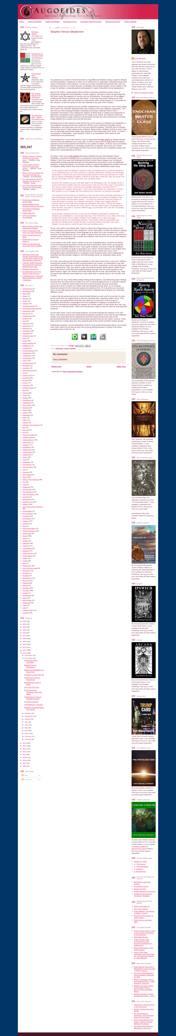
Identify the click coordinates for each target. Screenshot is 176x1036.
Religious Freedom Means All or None (34, 708)
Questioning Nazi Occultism (30, 661)
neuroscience (28, 467)
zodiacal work (28, 610)
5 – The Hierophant (141, 866)
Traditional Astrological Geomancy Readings (143, 895)
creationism (27, 358)
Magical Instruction (112, 22)
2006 (25, 766)
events (25, 383)
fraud (25, 395)
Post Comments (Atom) (72, 371)
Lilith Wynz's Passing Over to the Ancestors (144, 1006)
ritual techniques (29, 531)
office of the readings (31, 479)
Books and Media (52, 22)
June (27, 725)
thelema (26, 583)
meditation (27, 447)
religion (25, 521)
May (26, 728)
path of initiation (29, 494)
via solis (26, 590)
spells (25, 558)
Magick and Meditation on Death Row (34, 671)
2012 (25, 749)
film (24, 390)
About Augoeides (35, 22)
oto (24, 482)
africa (25, 293)
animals (26, 303)
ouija (24, 484)
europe (25, 380)
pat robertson (28, 492)
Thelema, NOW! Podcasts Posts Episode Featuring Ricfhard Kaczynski (32, 265)
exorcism (26, 385)
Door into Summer (141, 909)
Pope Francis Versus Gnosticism (32, 678)
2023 (25, 630)
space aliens (27, 556)
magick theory (28, 440)
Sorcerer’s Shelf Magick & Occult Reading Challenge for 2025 (144, 975)
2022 (25, 633)
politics (25, 504)
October (28, 713)
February (28, 736)
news (25, 477)
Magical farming (140, 889)
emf (24, 373)
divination (26, 365)
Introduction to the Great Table (37, 54)
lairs (24, 427)
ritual (25, 526)
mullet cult (27, 455)
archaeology (27, 316)
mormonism (27, 452)
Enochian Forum (69, 22)
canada (25, 348)
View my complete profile (143, 92)
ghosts (25, 398)
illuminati (26, 415)
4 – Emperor (138, 869)
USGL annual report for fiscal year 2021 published (32, 231)
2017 (25, 647)
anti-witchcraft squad (31, 308)
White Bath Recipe (141, 937)
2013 (25, 746)
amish (25, 301)
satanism (26, 543)
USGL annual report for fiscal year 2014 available (32, 245)
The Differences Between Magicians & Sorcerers (143, 1027)
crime (25, 360)
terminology (27, 578)
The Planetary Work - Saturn (36, 116)
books (25, 341)
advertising (27, 291)
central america (28, 351)
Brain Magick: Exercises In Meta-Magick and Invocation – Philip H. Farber (144, 969)
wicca (25, 598)
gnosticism (27, 400)
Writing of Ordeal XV (141, 906)
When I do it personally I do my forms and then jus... (33, 174)
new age (26, 472)
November (29, 658)
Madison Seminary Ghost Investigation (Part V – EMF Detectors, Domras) (144, 981)
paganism (26, 487)
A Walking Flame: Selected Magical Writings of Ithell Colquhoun (33, 278)
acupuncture (27, 289)
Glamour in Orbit (140, 861)
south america (28, 553)
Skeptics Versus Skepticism (30, 666)
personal (26, 497)
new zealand (27, 474)
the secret (26, 580)
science (25, 546)
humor (25, 412)
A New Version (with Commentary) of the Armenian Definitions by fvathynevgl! (143, 942)
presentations (28, 513)
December (29, 655)
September (29, 716)
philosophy (27, 499)
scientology (27, 548)
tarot (24, 563)
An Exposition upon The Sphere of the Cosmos (32, 272)
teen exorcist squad (30, 568)
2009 (25, 757)
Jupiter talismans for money (144, 891)
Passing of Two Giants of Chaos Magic (143, 917)
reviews (25, 523)
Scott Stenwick (140, 58)
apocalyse (26, 313)
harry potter (27, 405)
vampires (26, 588)
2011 (25, 752)
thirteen (25, 585)
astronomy (27, 326)
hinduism (26, 408)
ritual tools (27, 533)
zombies (26, 613)
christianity (27, 353)
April (27, 730)
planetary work (28, 502)
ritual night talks (29, 528)
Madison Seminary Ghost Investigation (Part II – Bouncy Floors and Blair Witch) (143, 988)
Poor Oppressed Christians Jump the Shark (33, 692)
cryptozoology (28, 363)
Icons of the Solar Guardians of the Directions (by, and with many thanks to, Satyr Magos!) (144, 955)
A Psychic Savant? (31, 702)
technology (27, 566)
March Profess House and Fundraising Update (32, 227)
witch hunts (27, 600)
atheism (26, 328)
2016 (25, 650)
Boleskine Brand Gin (30, 269)
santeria (26, 541)
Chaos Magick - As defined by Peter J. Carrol (144, 912)
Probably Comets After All (34, 675)
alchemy (26, 298)
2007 (25, 763)
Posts (25, 775)
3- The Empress (140, 871)
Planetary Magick (35, 33)
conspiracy (27, 355)
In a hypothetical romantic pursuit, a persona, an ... (32, 180)
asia (24, 321)
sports (25, 561)
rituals (25, 536)
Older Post (121, 367)
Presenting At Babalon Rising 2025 (31, 209)
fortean (25, 393)
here (141, 139)
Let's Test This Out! (31, 687)
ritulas (25, 538)
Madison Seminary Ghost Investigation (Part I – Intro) (144, 995)
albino (25, 296)
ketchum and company (31, 425)
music (25, 457)
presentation (27, 511)
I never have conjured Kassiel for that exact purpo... (31, 166)
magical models (29, 435)
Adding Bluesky (29, 213)
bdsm (25, 338)
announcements (29, 306)
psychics (26, 516)
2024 (25, 627)
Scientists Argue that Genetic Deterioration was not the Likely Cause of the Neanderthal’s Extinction (33, 257)
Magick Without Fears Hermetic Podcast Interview (33, 205)
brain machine (28, 343)
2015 (25, 653)
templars (26, 573)
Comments (27, 779)
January (28, 739)
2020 (25, 638)
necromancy (27, 464)
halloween (26, 403)
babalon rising (28, 336)
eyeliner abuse (28, 388)
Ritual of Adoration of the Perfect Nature (143, 949)
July (26, 722)
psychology (27, 518)
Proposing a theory (141, 886)
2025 (25, 624)
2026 (25, 621)
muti (24, 459)
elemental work (28, 370)
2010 (25, 754)
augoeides (27, 331)
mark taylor (27, 442)
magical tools (28, 437)
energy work (27, 375)
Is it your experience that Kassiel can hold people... (32, 186)
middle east (27, 450)
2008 (25, 760)
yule (24, 608)
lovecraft (26, 430)
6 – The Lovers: (140, 864)
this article (105, 140)
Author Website (130, 22)
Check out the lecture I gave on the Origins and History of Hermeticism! (144, 933)
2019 (25, 641)
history (25, 410)
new (24, 470)
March (27, 733)
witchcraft (26, 603)
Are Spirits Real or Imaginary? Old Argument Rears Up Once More (144, 1015)
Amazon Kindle (139, 846)
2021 (25, 636)
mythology (27, 462)
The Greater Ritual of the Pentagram (36, 95)
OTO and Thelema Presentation (29, 216)
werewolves (27, 595)
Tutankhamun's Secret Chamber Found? (32, 698)
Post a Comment (60, 359)
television (26, 571)
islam (25, 420)
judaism (26, 422)
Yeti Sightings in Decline (33, 705)
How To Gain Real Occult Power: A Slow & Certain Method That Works (143, 1022)
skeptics (26, 551)
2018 (25, 644)
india (24, 417)
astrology (26, 323)
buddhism (26, 346)
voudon (25, 593)
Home (21, 22)
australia (26, 333)
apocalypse (27, 311)
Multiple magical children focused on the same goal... (32, 158)
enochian (26, 378)
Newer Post (56, 367)
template (26, 575)
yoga (24, 605)
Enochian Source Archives (91, 22)
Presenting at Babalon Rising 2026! (31, 201)
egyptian (26, 368)
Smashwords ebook (139, 849)
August (28, 719)
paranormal (27, 489)
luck (24, 432)
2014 (25, 743)
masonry (26, 445)
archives (26, 318)
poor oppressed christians (33, 507)
